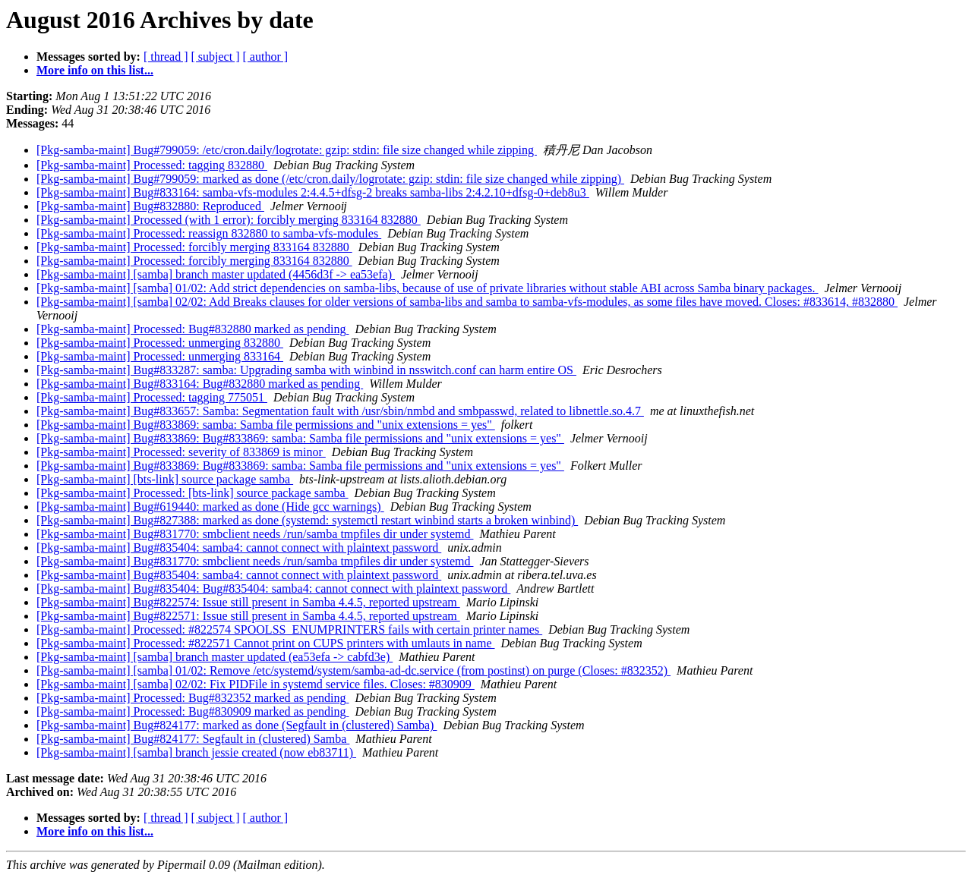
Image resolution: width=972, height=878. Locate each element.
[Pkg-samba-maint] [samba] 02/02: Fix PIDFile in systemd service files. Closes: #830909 (255, 684)
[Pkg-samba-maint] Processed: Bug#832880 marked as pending (192, 329)
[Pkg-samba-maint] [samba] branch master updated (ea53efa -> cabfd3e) (214, 656)
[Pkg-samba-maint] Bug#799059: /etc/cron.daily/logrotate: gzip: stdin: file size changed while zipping (286, 149)
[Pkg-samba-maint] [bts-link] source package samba (164, 479)
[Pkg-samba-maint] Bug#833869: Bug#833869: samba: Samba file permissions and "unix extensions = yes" (300, 438)
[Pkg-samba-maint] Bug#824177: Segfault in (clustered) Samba (192, 738)
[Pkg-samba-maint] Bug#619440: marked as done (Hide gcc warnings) (210, 506)
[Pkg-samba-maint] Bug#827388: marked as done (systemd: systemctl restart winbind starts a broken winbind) (307, 520)
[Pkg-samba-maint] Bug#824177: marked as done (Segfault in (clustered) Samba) (236, 725)
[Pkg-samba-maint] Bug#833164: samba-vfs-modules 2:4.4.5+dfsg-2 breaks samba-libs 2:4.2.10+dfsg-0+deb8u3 (312, 192)
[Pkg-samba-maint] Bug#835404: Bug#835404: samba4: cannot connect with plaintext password (273, 588)
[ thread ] (166, 56)
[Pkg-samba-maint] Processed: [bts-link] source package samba (192, 492)
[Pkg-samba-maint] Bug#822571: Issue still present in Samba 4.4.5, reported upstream (248, 615)
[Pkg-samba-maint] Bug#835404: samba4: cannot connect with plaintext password (238, 547)
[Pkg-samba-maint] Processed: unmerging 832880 (159, 342)
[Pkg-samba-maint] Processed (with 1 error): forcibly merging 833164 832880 (228, 219)
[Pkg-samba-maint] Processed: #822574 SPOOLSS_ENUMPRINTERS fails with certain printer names (289, 629)
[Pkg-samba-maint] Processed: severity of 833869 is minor (181, 451)
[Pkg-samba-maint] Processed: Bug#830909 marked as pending (192, 711)
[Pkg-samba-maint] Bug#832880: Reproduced (150, 206)
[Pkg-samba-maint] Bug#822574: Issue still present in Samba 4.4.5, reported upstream (248, 602)
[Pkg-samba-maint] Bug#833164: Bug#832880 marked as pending (199, 383)
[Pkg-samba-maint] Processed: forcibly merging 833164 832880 (194, 247)
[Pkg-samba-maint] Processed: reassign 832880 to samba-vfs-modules (208, 233)
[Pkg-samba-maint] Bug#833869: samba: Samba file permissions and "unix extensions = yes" (265, 424)
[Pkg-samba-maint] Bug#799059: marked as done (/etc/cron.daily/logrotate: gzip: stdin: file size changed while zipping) (330, 178)
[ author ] (266, 56)
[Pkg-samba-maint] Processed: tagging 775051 (151, 397)
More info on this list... (94, 70)
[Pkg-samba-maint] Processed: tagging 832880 (151, 165)
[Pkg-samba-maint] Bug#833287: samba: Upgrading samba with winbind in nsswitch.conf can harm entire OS (306, 369)
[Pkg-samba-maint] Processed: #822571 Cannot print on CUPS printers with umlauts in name (265, 643)
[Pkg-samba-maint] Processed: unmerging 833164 (159, 356)
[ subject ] (215, 56)
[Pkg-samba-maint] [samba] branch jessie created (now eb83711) (196, 752)
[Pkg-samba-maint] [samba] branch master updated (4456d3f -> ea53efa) (215, 274)
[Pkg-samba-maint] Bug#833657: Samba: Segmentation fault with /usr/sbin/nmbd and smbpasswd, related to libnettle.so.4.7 (340, 410)
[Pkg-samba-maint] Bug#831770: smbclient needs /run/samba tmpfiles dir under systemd (254, 533)
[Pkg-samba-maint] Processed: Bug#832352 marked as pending (192, 697)
